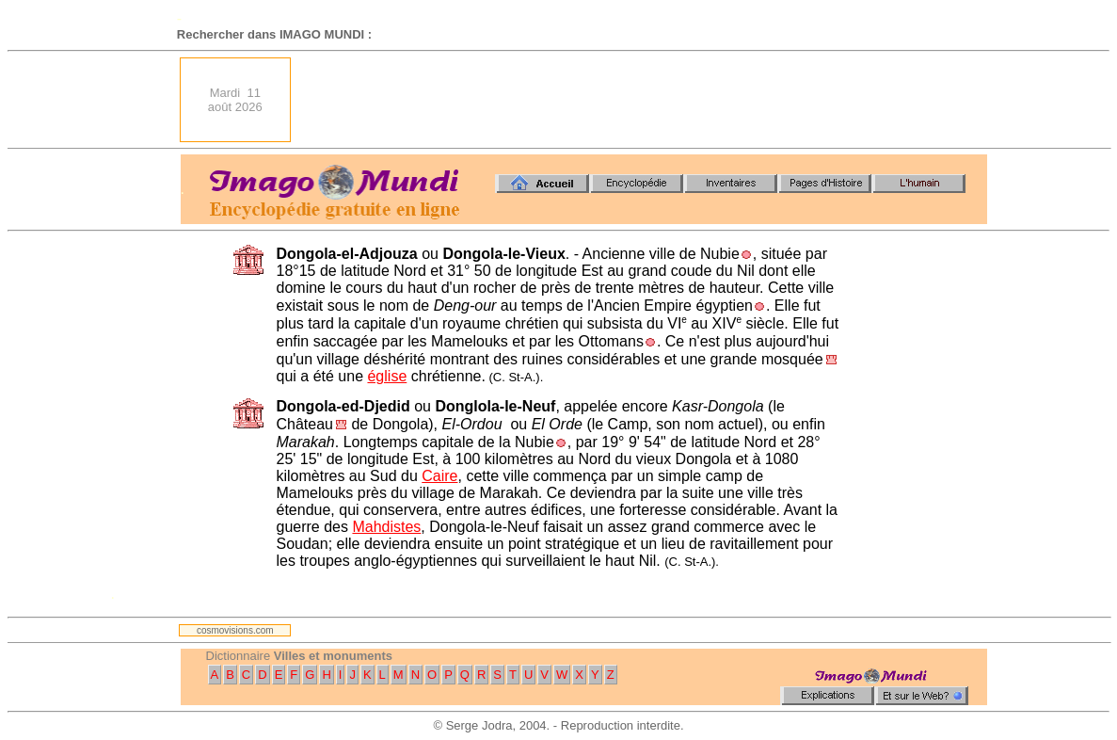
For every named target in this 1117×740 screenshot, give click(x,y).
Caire (439, 476)
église (387, 376)
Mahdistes (386, 527)
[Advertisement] (644, 99)
